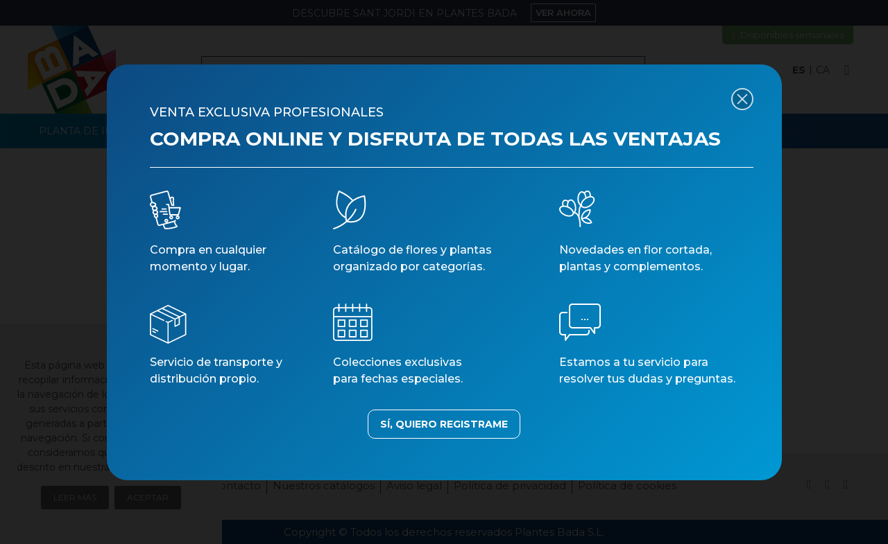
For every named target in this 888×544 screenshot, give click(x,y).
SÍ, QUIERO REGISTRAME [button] (444, 424)
